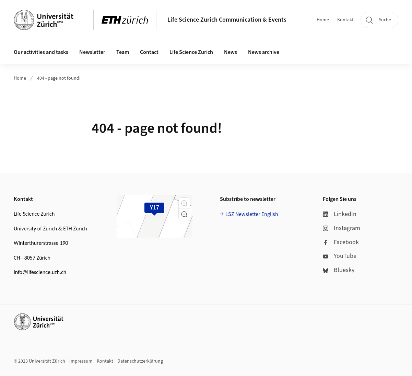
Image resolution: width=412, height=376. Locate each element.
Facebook (341, 242)
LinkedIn (339, 214)
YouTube (339, 256)
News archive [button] (263, 52)
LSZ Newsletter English (251, 214)
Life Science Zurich (191, 52)
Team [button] (122, 52)
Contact (149, 52)
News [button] (230, 52)
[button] (184, 203)
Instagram (341, 228)
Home (323, 19)
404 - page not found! (59, 78)
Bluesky (338, 270)
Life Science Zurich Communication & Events (226, 19)
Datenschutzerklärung (140, 361)
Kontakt (345, 19)
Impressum (81, 361)
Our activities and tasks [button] (41, 52)
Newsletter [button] (92, 52)
